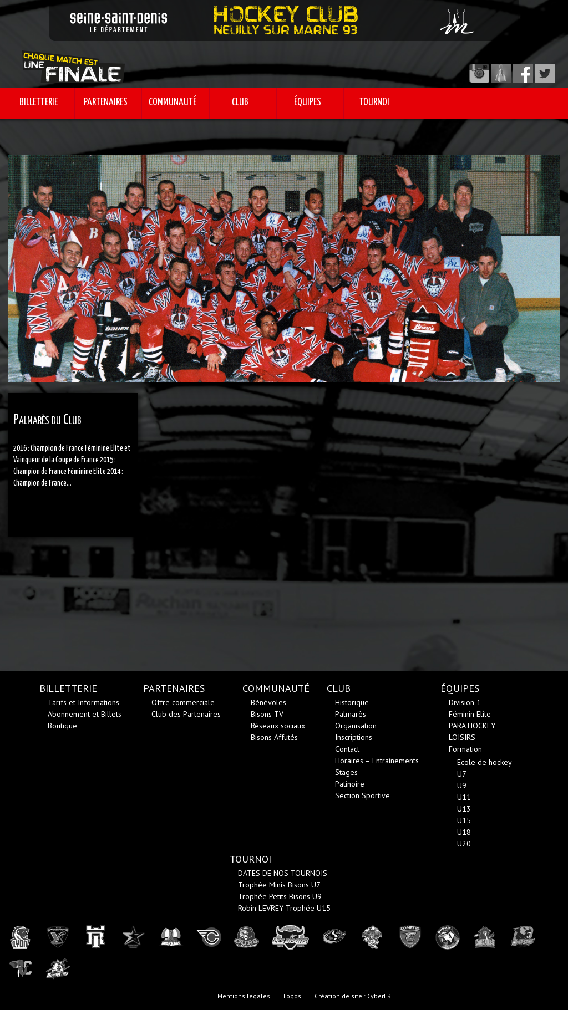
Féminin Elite (470, 714)
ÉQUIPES (307, 103)
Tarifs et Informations (83, 702)
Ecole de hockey (484, 762)
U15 (464, 820)
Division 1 (465, 702)
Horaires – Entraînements (377, 761)
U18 (464, 832)
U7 (461, 774)
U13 (464, 809)
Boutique (62, 726)
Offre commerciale (183, 702)
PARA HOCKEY (472, 726)
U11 (464, 797)
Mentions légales (243, 996)
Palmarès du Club (47, 420)
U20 (464, 844)
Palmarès (350, 714)
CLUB (240, 103)
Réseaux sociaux (278, 726)
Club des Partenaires (186, 714)
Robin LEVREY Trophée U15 (284, 908)
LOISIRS (462, 737)
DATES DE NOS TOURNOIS (282, 873)
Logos (292, 996)
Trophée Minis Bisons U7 (279, 885)
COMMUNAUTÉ (172, 103)
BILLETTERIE (38, 103)
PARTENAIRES (106, 103)
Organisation (356, 726)
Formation (465, 749)
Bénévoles (268, 702)
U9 (461, 785)
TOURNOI (374, 103)
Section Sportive (362, 795)
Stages (346, 772)
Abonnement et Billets (84, 714)
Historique (352, 702)
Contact (347, 749)
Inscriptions (353, 737)
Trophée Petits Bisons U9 (280, 896)
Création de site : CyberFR (353, 996)
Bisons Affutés (274, 737)
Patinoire (349, 784)
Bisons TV (267, 714)
